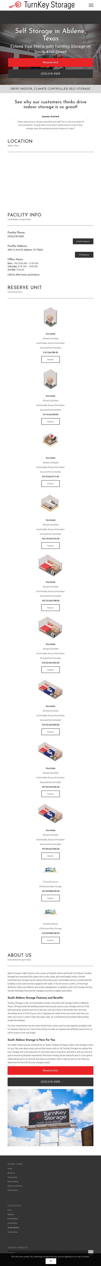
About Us (11, 1173)
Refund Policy (13, 1182)
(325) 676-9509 (16, 236)
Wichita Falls (12, 1232)
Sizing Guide (12, 1177)
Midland (11, 1214)
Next (87, 119)
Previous (14, 119)
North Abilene (13, 1219)
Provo (10, 1210)
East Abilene (12, 1223)
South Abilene (13, 1228)
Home (10, 1169)
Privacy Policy (13, 1190)
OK (51, 1261)
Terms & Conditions (15, 1186)
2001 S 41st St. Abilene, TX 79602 (25, 249)
